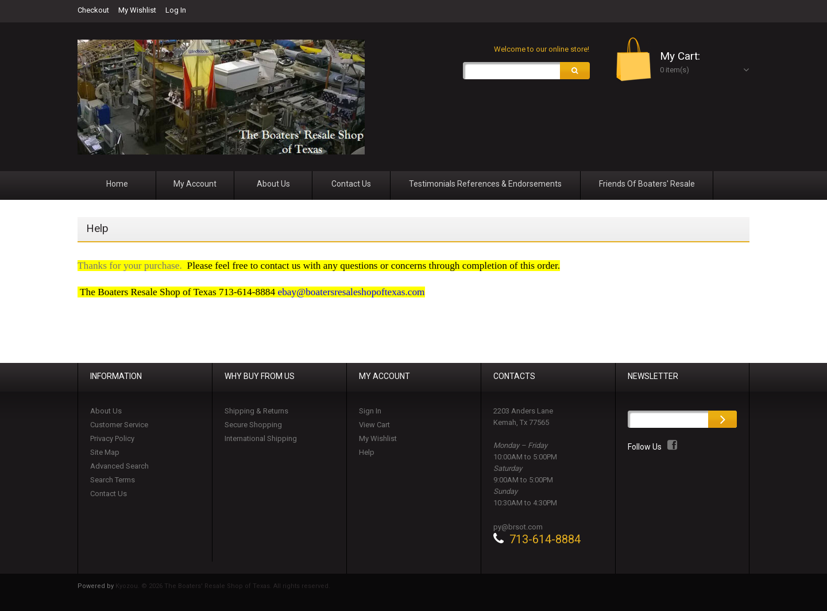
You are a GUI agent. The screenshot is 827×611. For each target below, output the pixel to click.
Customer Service (119, 424)
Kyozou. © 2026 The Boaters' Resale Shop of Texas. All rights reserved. (222, 586)
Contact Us (108, 493)
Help (366, 452)
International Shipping (261, 438)
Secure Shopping (253, 424)
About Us (106, 411)
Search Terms (112, 479)
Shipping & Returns (256, 411)
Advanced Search (119, 466)
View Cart (374, 424)
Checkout (93, 10)
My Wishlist (137, 10)
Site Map (104, 452)
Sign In (370, 411)
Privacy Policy (112, 438)
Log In (175, 10)
